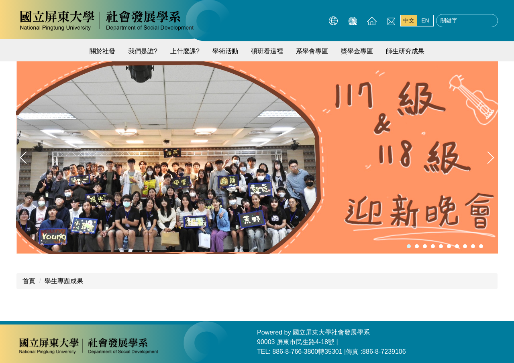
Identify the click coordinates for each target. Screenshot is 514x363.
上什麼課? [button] (185, 51)
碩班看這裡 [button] (267, 51)
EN (425, 20)
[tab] (409, 246)
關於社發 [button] (102, 51)
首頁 (28, 281)
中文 (408, 20)
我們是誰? (142, 51)
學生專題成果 (64, 281)
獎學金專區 (357, 51)
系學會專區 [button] (312, 51)
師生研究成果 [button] (405, 51)
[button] (26, 158)
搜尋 (489, 21)
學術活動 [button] (225, 51)
